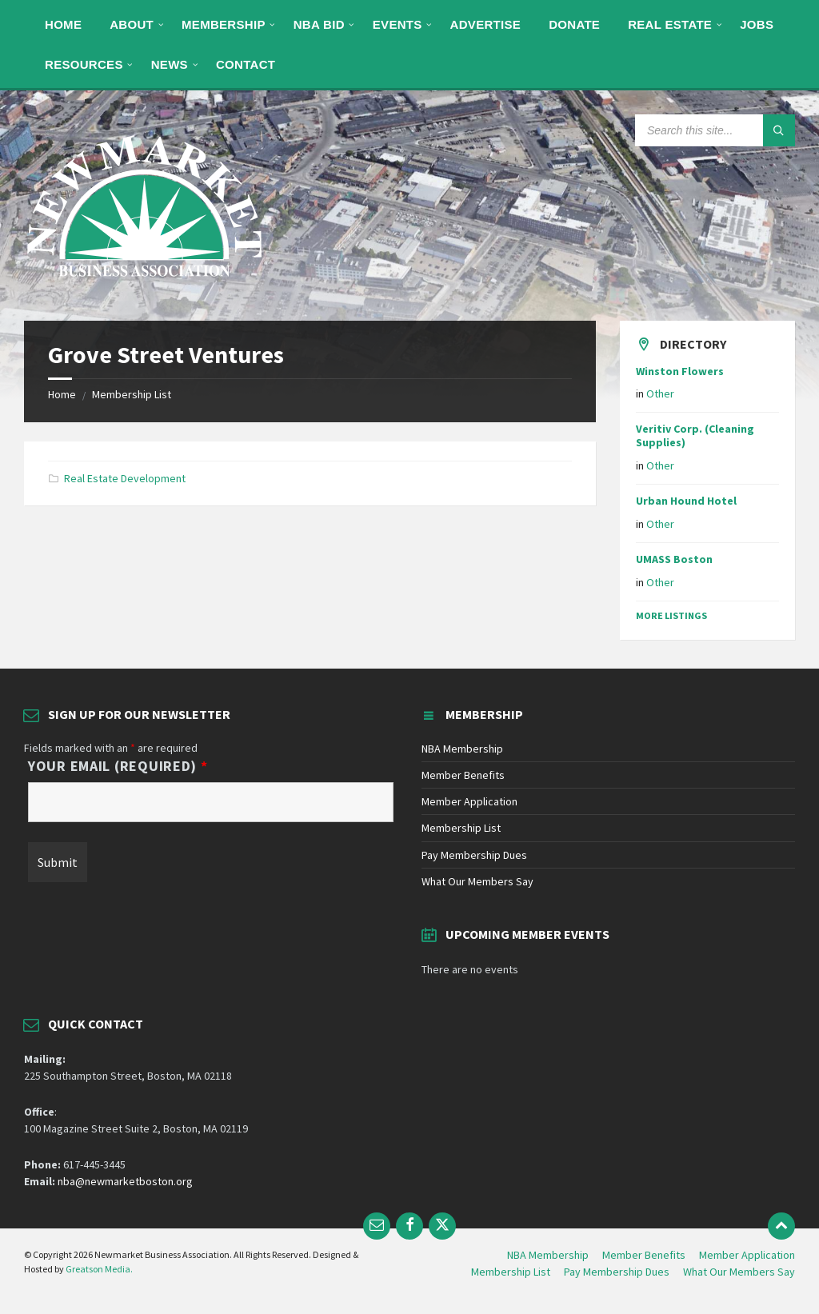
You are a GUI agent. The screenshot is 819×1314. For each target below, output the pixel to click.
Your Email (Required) (118, 766)
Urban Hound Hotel (686, 500)
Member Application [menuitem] (747, 1255)
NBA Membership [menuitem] (548, 1255)
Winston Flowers (680, 371)
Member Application (469, 801)
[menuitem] (63, 24)
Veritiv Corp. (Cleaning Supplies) (695, 435)
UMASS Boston (674, 559)
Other (660, 393)
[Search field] (715, 130)
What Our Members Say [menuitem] (739, 1271)
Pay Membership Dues (474, 855)
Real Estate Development (125, 478)
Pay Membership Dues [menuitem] (616, 1271)
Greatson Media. (99, 1269)
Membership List (131, 394)
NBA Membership (462, 748)
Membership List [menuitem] (510, 1271)
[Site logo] (144, 290)
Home (62, 394)
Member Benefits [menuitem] (643, 1255)
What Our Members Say (477, 881)
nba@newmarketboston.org (125, 1181)
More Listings (671, 615)
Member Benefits (463, 775)
